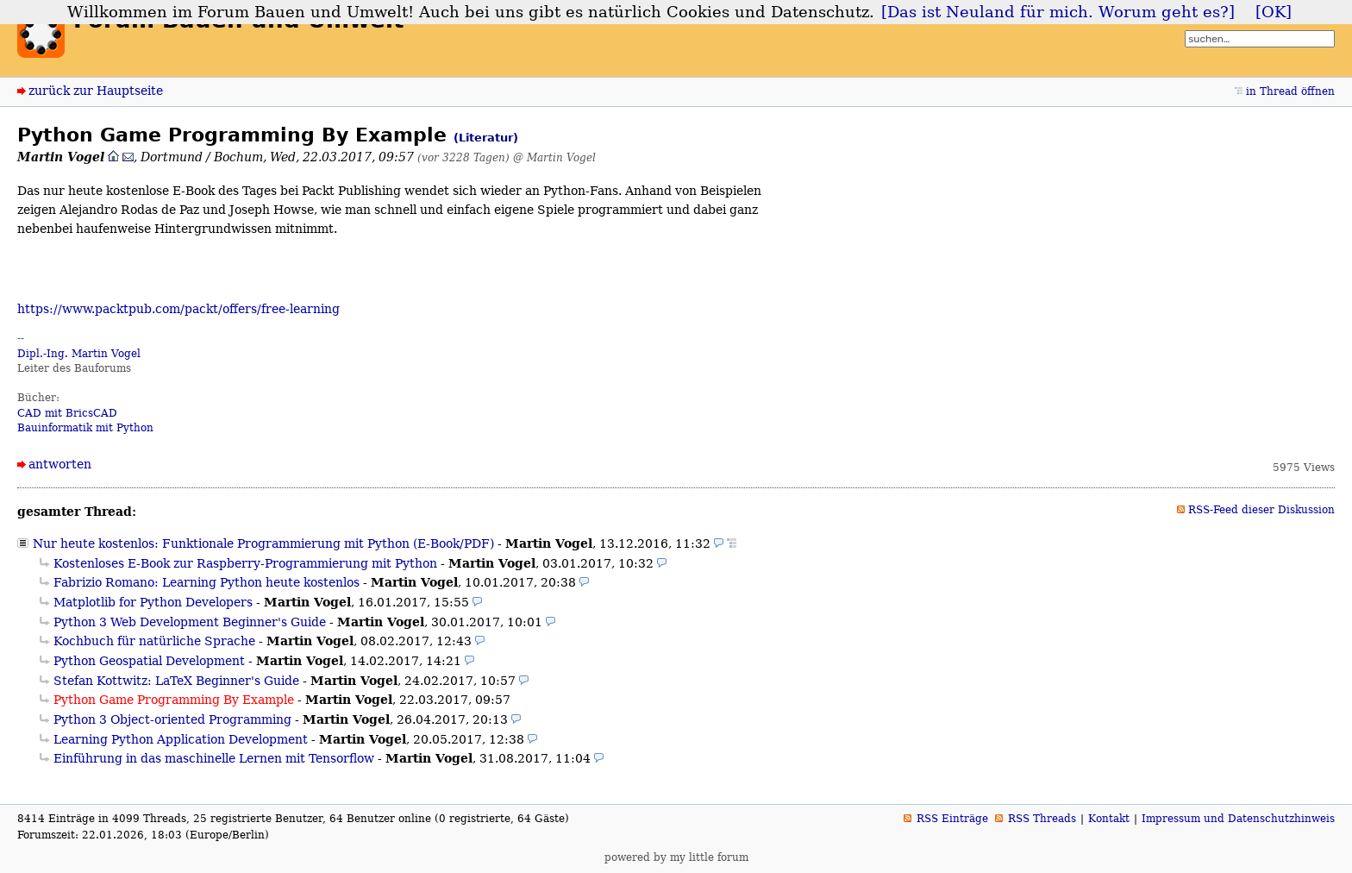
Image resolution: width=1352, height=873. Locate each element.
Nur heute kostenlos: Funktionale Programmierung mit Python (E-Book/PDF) (263, 543)
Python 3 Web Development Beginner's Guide (189, 622)
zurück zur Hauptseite (95, 90)
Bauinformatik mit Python (85, 428)
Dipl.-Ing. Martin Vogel (79, 354)
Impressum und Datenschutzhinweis (1238, 819)
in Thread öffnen (1290, 91)
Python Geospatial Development (149, 661)
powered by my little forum (676, 857)
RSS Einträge (952, 819)
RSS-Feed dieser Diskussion (1261, 510)
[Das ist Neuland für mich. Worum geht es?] (1058, 12)
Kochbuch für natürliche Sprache (154, 641)
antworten (59, 464)
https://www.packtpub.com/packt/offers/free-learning (178, 309)
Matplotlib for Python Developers (153, 602)
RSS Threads (1042, 819)
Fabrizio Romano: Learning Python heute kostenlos (206, 582)
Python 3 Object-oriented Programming (172, 719)
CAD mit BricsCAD (67, 413)
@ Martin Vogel (554, 157)
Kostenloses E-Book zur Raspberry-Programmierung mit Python (245, 563)
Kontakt (1109, 819)
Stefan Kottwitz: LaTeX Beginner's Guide (176, 681)
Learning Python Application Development (180, 739)
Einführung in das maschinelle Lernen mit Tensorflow (213, 758)
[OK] (1273, 12)
